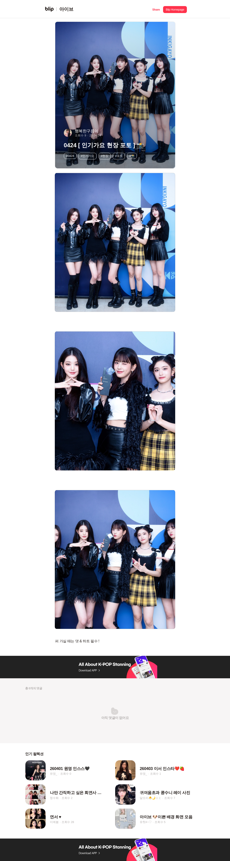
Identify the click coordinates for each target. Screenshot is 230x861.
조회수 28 (68, 822)
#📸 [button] (132, 156)
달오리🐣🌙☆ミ (150, 798)
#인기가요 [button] (87, 156)
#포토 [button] (118, 156)
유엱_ (53, 773)
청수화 (54, 798)
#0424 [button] (70, 156)
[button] (156, 9)
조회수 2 (67, 798)
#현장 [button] (104, 156)
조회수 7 (169, 798)
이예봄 (54, 822)
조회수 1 (155, 773)
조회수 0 (65, 773)
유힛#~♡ (146, 822)
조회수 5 (160, 822)
